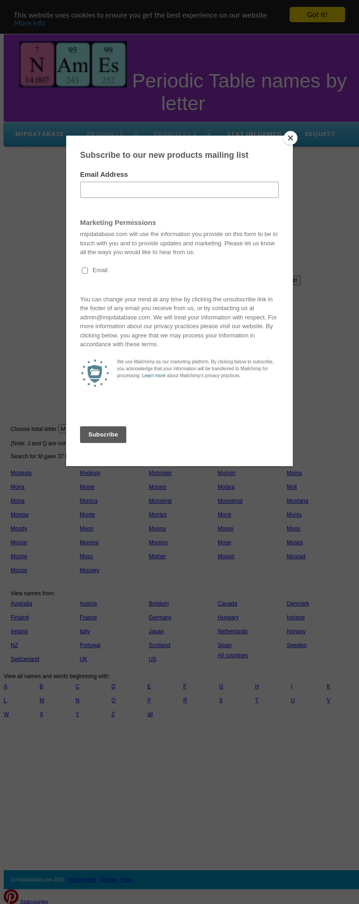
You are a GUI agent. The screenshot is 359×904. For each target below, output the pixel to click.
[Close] (290, 138)
